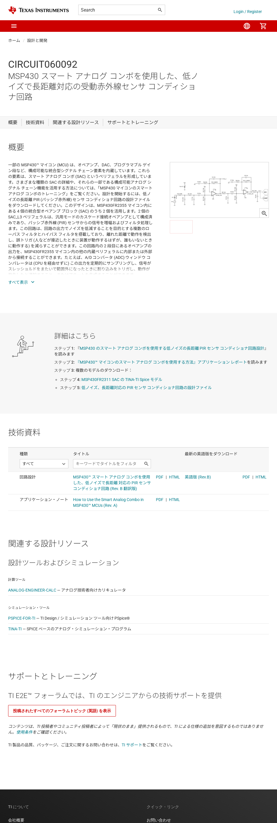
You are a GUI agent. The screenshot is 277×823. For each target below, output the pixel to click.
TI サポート (132, 745)
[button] (14, 26)
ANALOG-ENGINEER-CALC (32, 590)
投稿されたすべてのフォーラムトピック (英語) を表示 (62, 710)
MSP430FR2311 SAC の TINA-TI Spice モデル (121, 379)
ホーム (14, 40)
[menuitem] (247, 26)
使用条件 (24, 732)
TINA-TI (15, 629)
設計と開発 (37, 40)
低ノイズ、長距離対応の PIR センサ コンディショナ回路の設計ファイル (146, 387)
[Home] (38, 10)
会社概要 (16, 820)
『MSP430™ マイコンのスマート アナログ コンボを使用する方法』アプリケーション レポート (161, 362)
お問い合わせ (159, 820)
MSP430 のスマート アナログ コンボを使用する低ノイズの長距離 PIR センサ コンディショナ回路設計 (172, 348)
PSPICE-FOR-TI (21, 618)
